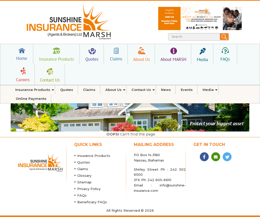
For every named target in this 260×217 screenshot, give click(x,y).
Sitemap (84, 182)
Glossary (84, 175)
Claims (82, 169)
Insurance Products (93, 156)
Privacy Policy (89, 189)
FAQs (82, 195)
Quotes (83, 162)
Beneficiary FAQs (92, 202)
